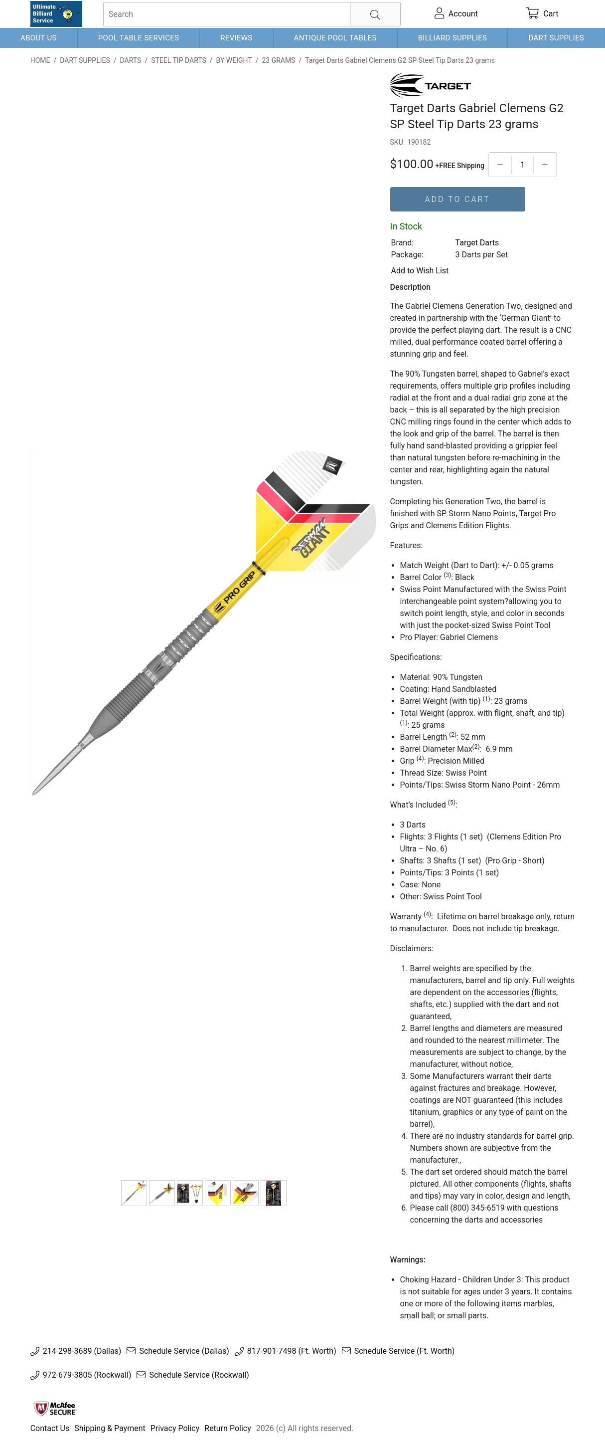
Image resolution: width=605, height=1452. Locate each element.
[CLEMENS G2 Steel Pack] (274, 1193)
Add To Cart (457, 199)
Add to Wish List (420, 270)
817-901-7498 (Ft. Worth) (291, 1351)
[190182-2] (162, 1193)
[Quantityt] (522, 165)
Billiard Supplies (452, 37)
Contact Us (50, 1428)
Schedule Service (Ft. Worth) (404, 1351)
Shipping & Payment (110, 1428)
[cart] (542, 13)
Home (40, 60)
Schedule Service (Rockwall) (199, 1375)
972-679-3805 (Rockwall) (87, 1375)
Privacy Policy (175, 1428)
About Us (38, 37)
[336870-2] (218, 1193)
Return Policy (227, 1428)
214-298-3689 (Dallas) (82, 1351)
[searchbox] (252, 14)
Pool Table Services (138, 37)
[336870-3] (246, 1193)
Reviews (236, 37)
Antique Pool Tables (335, 37)
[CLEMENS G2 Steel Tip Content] (190, 1193)
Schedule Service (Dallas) (184, 1351)
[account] (456, 13)
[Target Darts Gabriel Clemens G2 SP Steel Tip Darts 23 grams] (134, 1193)
